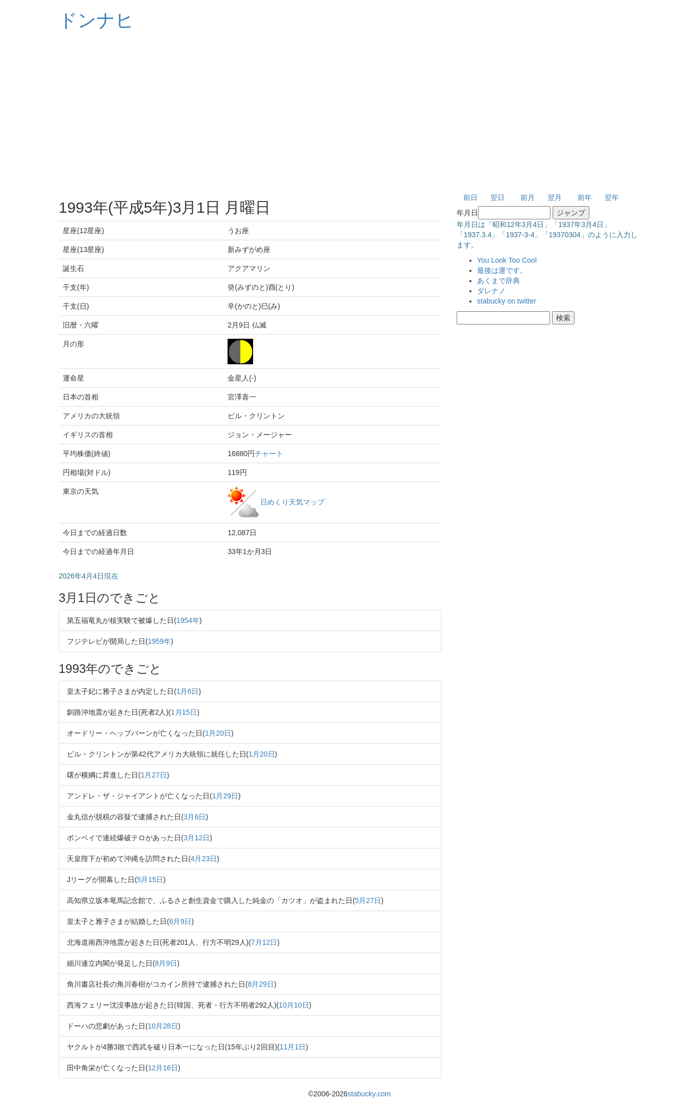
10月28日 (163, 1026)
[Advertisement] (349, 112)
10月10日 (294, 1005)
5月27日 (368, 900)
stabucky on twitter (506, 301)
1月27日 (154, 775)
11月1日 (293, 1047)
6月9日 (180, 921)
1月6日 (188, 691)
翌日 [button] (497, 197)
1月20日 (218, 733)
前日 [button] (470, 197)
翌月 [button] (554, 197)
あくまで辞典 (498, 281)
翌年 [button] (612, 197)
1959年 (159, 641)
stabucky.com (369, 1094)
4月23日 (204, 859)
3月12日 (197, 838)
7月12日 (264, 942)
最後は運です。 (502, 270)
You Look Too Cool (507, 260)
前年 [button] (585, 197)
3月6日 (195, 817)
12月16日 (163, 1068)
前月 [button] (527, 197)
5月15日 (150, 879)
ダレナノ (491, 291)
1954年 (188, 620)
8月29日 (261, 984)
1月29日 (225, 796)
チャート (269, 453)
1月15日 (184, 712)
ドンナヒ (96, 20)
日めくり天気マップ (292, 501)
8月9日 (166, 963)
